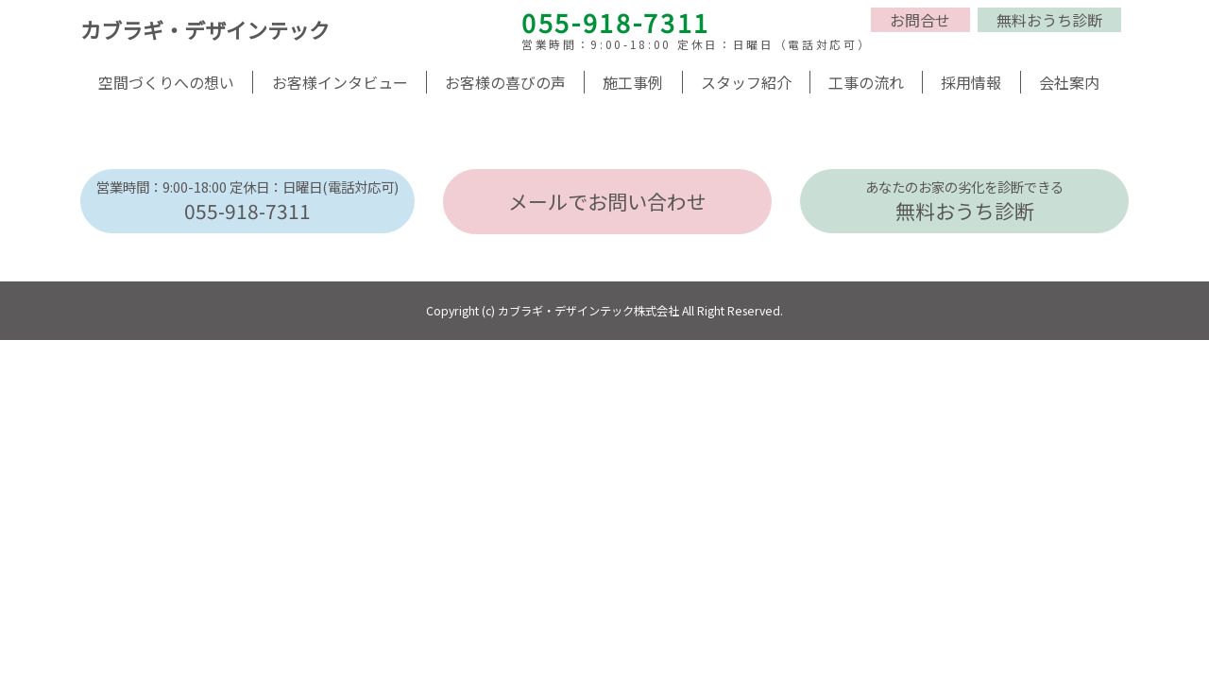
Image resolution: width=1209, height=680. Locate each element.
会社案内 (1069, 82)
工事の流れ (866, 82)
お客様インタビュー (340, 82)
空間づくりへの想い (166, 82)
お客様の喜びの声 (505, 82)
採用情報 (971, 82)
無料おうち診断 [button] (1049, 19)
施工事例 (633, 82)
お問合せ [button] (920, 19)
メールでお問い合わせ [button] (607, 201)
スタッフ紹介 (746, 82)
